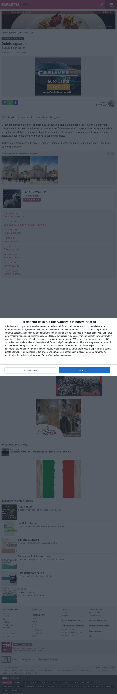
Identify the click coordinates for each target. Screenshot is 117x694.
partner (25, 326)
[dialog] (58, 347)
